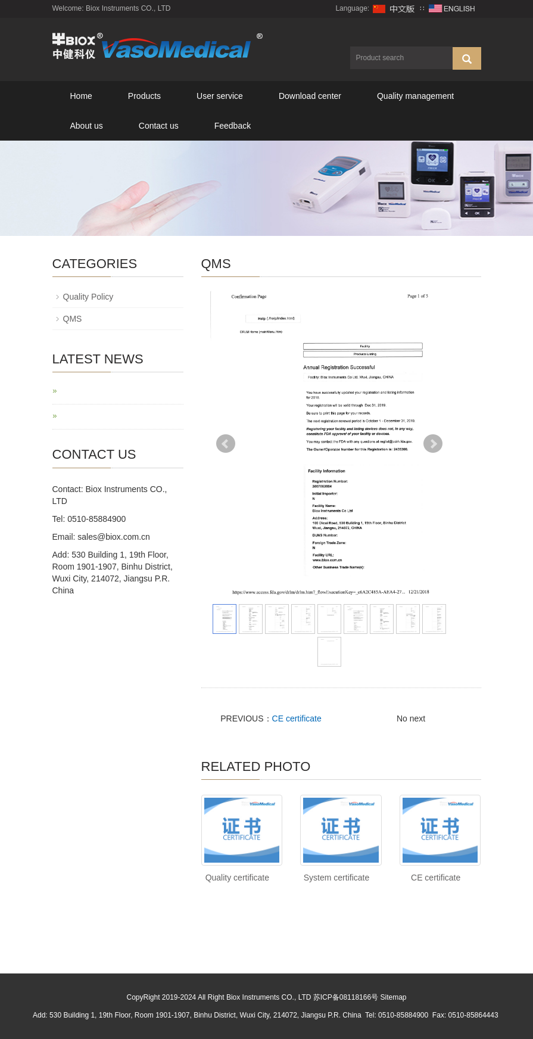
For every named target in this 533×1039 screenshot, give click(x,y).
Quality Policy (88, 296)
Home (81, 96)
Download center (310, 96)
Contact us (159, 125)
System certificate (336, 877)
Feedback (232, 125)
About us (86, 125)
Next (432, 443)
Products (144, 96)
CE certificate (297, 718)
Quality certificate (237, 877)
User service (220, 96)
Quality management (415, 96)
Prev (225, 443)
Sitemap (393, 997)
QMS (72, 318)
